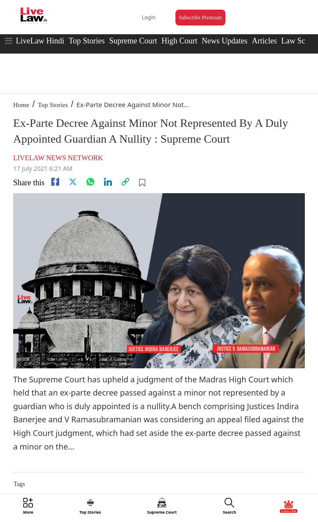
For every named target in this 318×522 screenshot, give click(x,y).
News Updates (224, 40)
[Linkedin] (108, 182)
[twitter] (73, 182)
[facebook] (55, 182)
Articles (264, 40)
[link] (125, 182)
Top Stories (86, 40)
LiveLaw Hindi (40, 40)
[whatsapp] (90, 182)
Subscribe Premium (200, 17)
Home (21, 104)
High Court (179, 40)
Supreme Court (133, 40)
